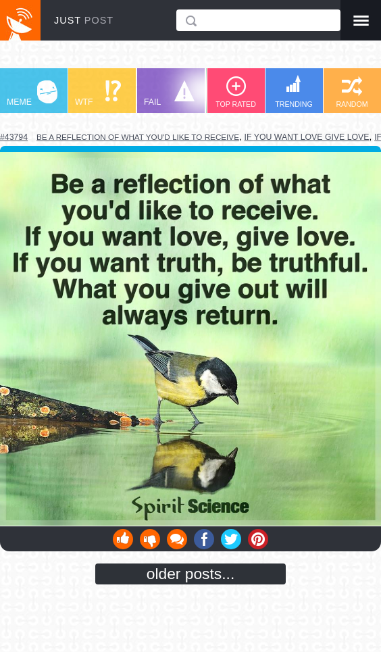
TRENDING (294, 91)
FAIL (169, 93)
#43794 (14, 137)
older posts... (191, 573)
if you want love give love (307, 137)
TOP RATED (235, 92)
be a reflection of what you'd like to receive (137, 136)
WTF (98, 93)
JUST (83, 20)
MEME (32, 93)
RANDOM (351, 92)
